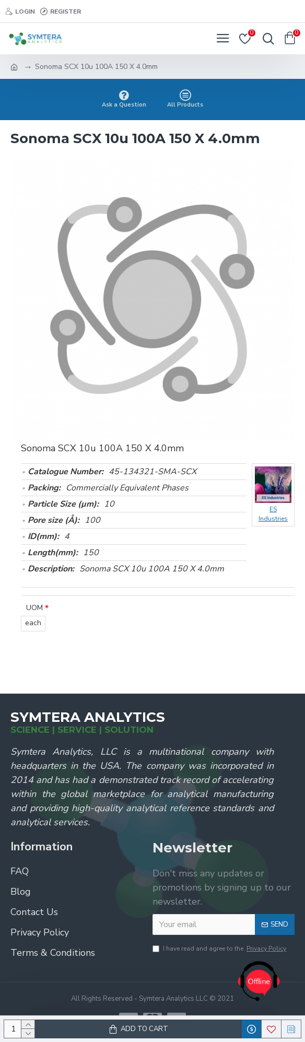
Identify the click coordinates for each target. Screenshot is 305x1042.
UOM (34, 608)
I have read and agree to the (220, 948)
